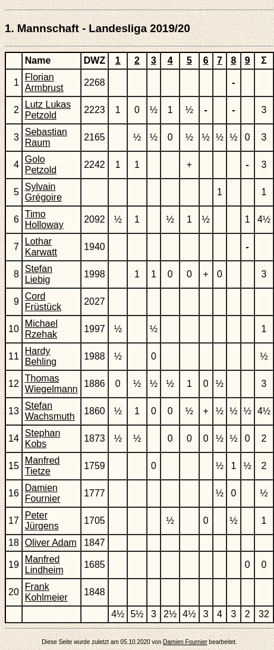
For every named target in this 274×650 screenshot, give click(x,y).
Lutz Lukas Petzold (48, 109)
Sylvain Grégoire (43, 192)
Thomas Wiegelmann (51, 383)
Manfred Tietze (42, 465)
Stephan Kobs (43, 438)
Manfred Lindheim (44, 564)
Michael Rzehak (41, 328)
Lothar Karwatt (41, 246)
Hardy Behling (40, 356)
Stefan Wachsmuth (50, 411)
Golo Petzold (40, 164)
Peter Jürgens (42, 520)
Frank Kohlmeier (46, 592)
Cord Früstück (43, 301)
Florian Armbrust (44, 82)
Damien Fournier (43, 493)
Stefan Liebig (38, 274)
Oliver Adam (51, 543)
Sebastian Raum (46, 137)
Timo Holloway (44, 219)
